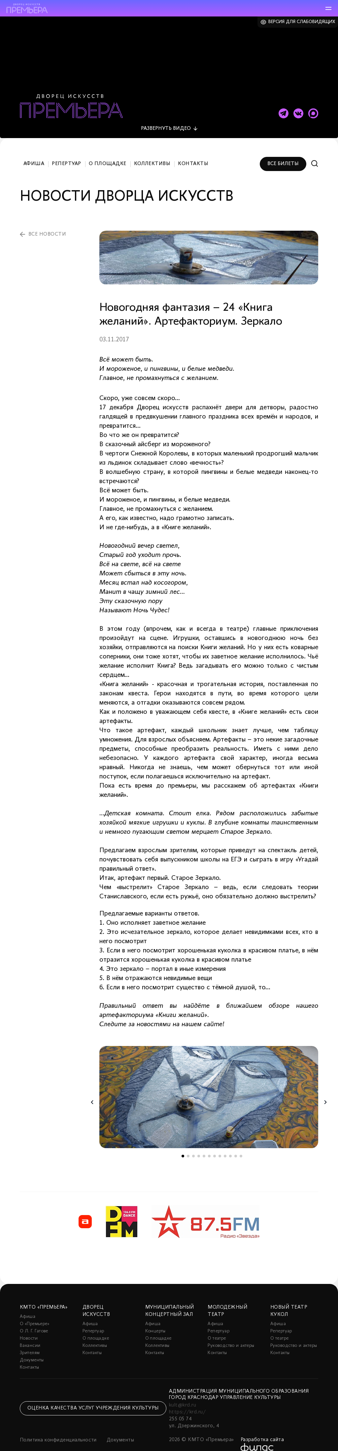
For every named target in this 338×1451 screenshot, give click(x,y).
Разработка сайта (262, 1426)
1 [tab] (183, 1143)
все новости (47, 221)
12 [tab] (241, 1143)
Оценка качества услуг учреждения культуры (93, 1395)
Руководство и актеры (231, 1332)
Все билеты (283, 151)
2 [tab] (188, 1143)
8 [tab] (220, 1143)
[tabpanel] (208, 1084)
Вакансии (30, 1332)
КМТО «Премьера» (43, 1294)
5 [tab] (204, 1143)
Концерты (155, 1318)
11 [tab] (235, 1143)
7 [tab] (214, 1143)
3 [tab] (193, 1143)
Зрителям (30, 1339)
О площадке (107, 151)
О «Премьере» (35, 1310)
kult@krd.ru (182, 1392)
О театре (217, 1325)
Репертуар (66, 151)
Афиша (33, 151)
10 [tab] (230, 1143)
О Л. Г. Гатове (34, 1318)
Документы (32, 1347)
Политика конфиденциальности (58, 1427)
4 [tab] (198, 1143)
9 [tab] (225, 1143)
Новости (29, 1325)
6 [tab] (209, 1143)
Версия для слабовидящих (301, 21)
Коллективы (152, 151)
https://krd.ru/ (187, 1399)
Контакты (193, 151)
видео (166, 115)
